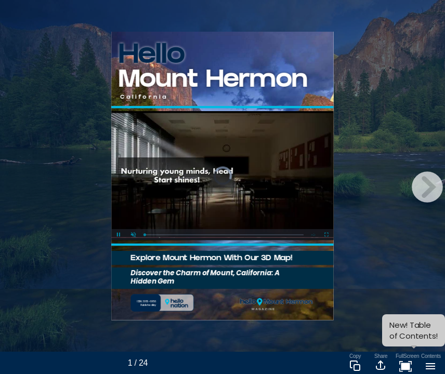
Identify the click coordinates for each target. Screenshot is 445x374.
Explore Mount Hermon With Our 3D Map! (211, 259)
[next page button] (427, 187)
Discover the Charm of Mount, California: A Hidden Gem (205, 277)
